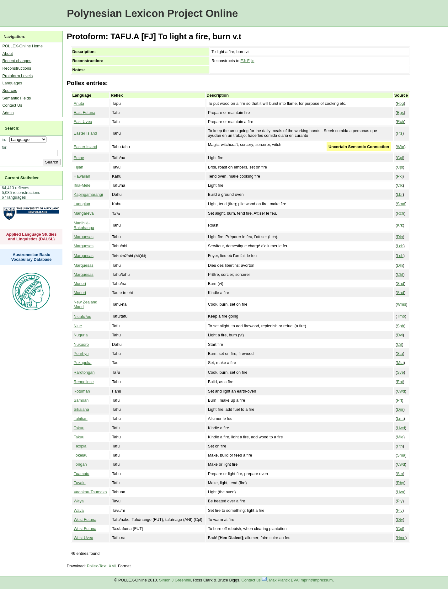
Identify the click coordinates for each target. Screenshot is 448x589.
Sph (400, 326)
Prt (399, 400)
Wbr (400, 146)
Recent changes (16, 60)
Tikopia (80, 446)
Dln (400, 236)
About (7, 53)
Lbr (400, 194)
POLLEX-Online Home (22, 46)
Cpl (400, 157)
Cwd (401, 391)
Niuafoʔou (82, 316)
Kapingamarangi (88, 194)
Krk (400, 225)
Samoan (81, 400)
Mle (400, 437)
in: (5, 139)
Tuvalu (80, 482)
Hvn (400, 492)
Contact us (254, 580)
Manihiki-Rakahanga (84, 225)
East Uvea (83, 121)
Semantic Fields (16, 98)
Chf (400, 274)
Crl (399, 344)
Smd (401, 203)
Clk (400, 185)
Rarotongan (84, 372)
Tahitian (81, 418)
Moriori (80, 283)
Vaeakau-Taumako (90, 492)
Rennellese (84, 381)
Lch (400, 246)
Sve (400, 372)
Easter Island (85, 133)
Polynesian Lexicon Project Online (152, 13)
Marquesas (83, 236)
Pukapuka (83, 362)
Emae (79, 157)
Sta (400, 353)
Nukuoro (81, 344)
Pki (400, 176)
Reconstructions (16, 68)
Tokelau (81, 455)
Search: (12, 128)
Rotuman (82, 391)
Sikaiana (81, 409)
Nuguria (81, 335)
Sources (9, 90)
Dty (400, 519)
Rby (400, 482)
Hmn (401, 537)
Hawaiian (82, 176)
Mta (400, 362)
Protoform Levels (17, 75)
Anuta (79, 103)
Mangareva (84, 213)
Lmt (400, 418)
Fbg (400, 103)
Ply (400, 501)
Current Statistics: (22, 177)
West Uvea (83, 537)
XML (113, 566)
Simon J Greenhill (175, 580)
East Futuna (84, 112)
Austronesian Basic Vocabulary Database (31, 257)
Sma (401, 455)
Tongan (80, 464)
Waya (79, 501)
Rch (400, 121)
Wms (401, 304)
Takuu (79, 428)
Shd (400, 283)
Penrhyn (81, 353)
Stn (400, 473)
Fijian (78, 167)
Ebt (400, 381)
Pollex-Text (97, 566)
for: (5, 147)
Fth (400, 446)
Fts (400, 133)
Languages (12, 83)
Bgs (400, 112)
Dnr (400, 409)
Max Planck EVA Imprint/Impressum (301, 580)
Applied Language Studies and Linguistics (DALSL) (31, 236)
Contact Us (12, 105)
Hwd (401, 428)
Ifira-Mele (82, 185)
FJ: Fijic (247, 60)
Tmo (401, 316)
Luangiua (82, 203)
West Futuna (85, 519)
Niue (78, 326)
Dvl (400, 335)
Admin (7, 112)
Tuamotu (81, 473)
